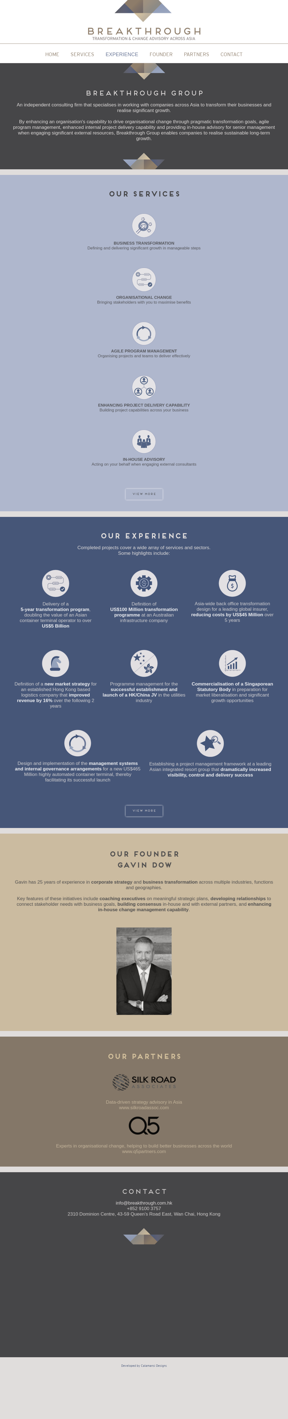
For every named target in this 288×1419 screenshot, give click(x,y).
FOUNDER (161, 54)
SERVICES (82, 54)
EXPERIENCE (121, 54)
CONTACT (231, 54)
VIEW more (144, 494)
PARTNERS (196, 54)
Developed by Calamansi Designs (144, 1365)
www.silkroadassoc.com (144, 1107)
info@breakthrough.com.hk (144, 1203)
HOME (52, 54)
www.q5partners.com (144, 1150)
